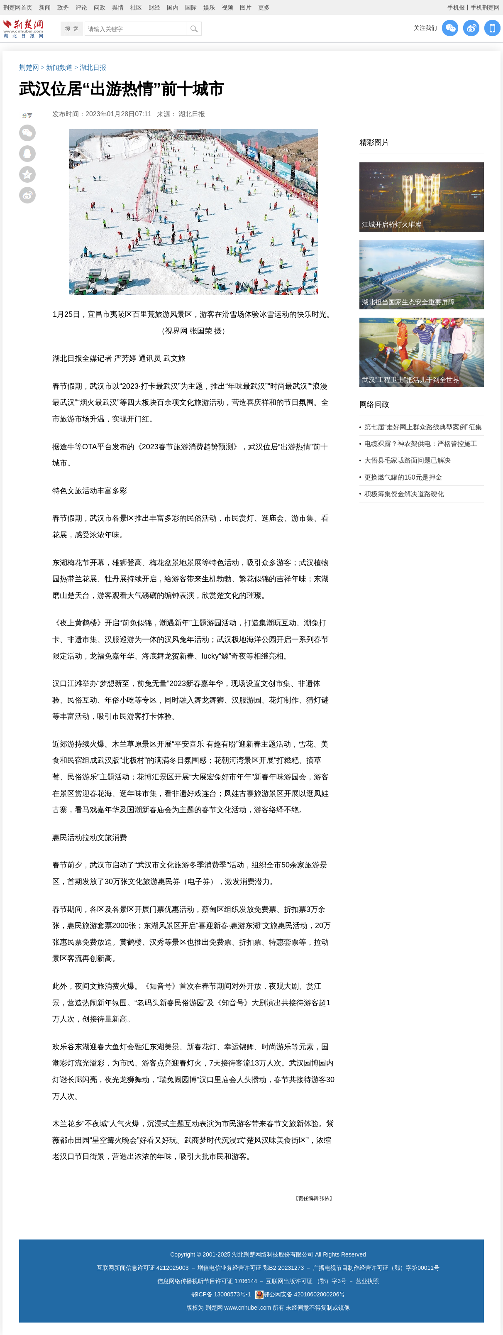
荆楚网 (29, 67)
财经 (154, 7)
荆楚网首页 (17, 7)
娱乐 (209, 7)
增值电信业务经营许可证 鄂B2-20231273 (251, 1267)
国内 (172, 7)
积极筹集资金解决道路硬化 (404, 493)
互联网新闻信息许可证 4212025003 (143, 1267)
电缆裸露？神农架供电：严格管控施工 (420, 443)
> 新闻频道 (57, 67)
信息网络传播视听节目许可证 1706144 (207, 1281)
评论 (81, 7)
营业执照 (367, 1281)
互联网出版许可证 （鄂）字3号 (306, 1281)
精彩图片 (374, 142)
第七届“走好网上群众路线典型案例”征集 (423, 427)
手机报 (456, 7)
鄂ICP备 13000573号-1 (221, 1294)
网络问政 (374, 404)
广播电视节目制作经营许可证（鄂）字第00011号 (376, 1267)
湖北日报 (191, 114)
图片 (246, 7)
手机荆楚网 (485, 7)
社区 (136, 7)
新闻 (45, 7)
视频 (227, 7)
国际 (191, 7)
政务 (63, 7)
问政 (99, 7)
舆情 (118, 7)
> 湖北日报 (90, 67)
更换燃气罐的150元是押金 (403, 477)
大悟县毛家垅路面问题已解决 (407, 460)
